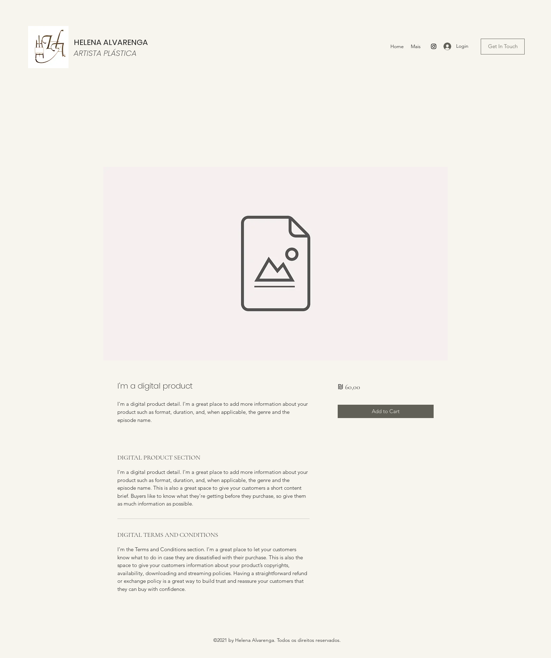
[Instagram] (433, 46)
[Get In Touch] (503, 46)
